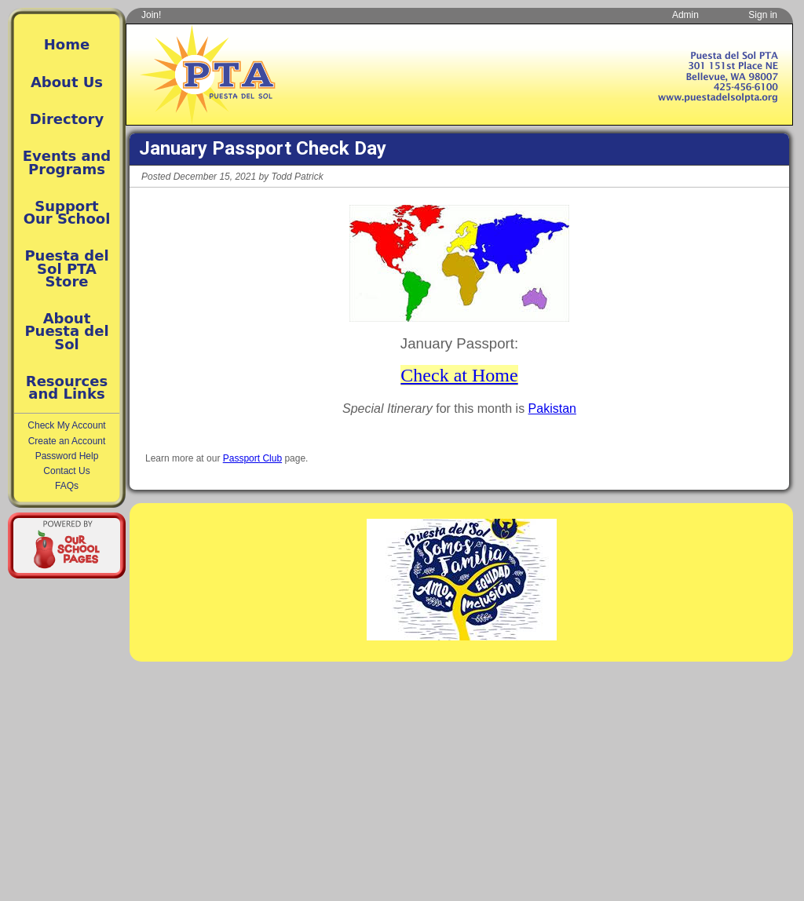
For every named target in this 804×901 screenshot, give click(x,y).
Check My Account (66, 425)
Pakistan (552, 408)
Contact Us (66, 470)
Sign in (762, 14)
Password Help (67, 455)
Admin (685, 14)
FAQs (67, 485)
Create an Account (67, 441)
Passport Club (252, 458)
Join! (151, 14)
